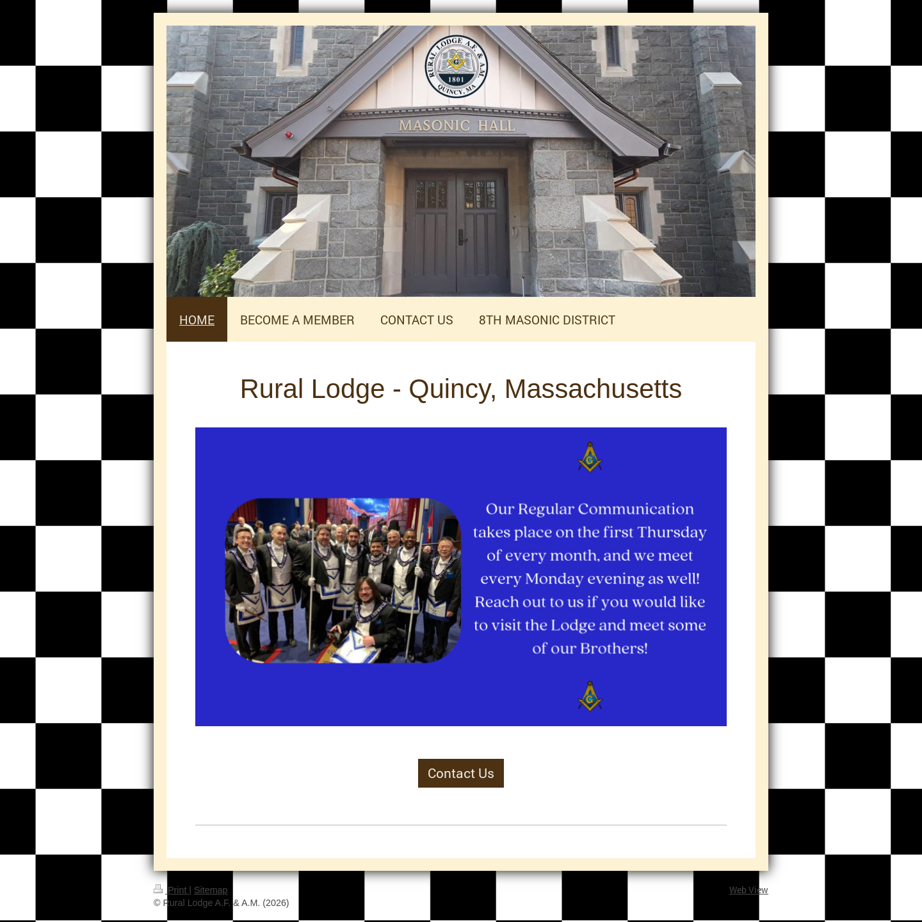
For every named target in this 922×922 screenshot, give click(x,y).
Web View (748, 890)
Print (171, 890)
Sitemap (210, 890)
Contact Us (461, 773)
